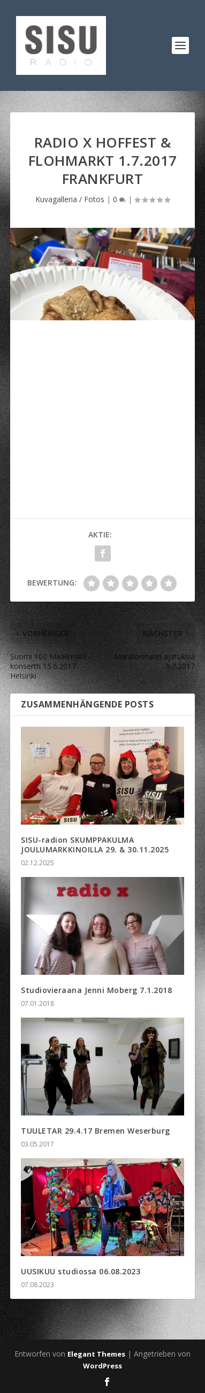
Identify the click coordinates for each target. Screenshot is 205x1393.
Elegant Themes (96, 1354)
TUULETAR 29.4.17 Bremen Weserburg (95, 1131)
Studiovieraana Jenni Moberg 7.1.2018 (96, 990)
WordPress (102, 1366)
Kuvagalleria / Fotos (69, 199)
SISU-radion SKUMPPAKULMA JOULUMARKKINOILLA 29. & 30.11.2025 (95, 845)
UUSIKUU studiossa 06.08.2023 (80, 1271)
